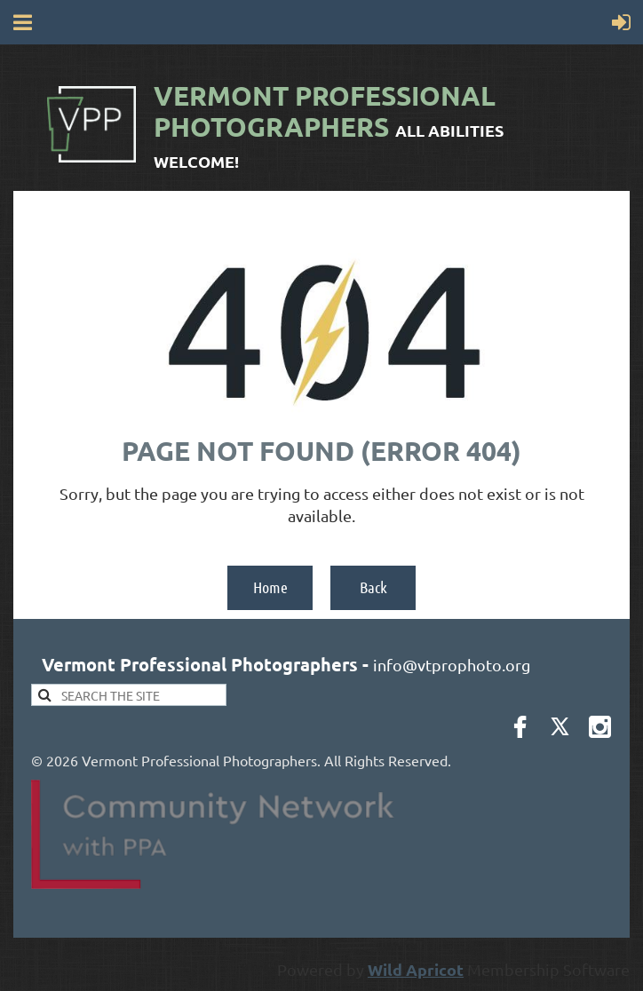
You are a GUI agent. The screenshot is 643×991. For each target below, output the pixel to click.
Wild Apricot (416, 969)
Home (270, 587)
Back (373, 587)
